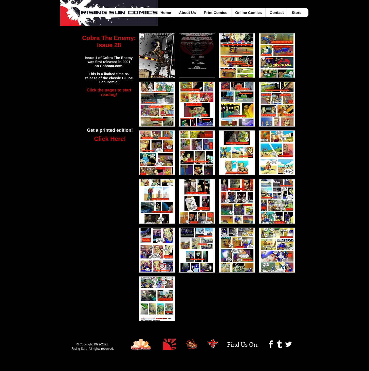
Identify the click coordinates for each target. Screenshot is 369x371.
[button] (157, 55)
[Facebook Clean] (270, 344)
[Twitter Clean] (288, 344)
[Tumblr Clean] (279, 344)
